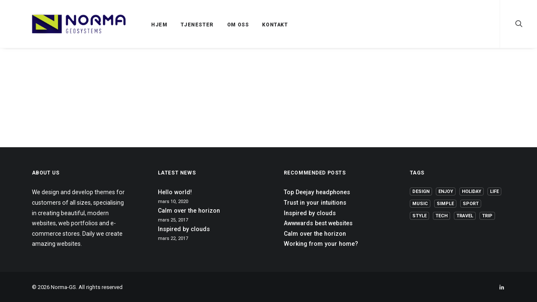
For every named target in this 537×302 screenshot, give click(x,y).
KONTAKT (254, 25)
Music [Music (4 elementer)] (420, 203)
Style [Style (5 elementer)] (419, 216)
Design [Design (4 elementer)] (421, 191)
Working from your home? (321, 243)
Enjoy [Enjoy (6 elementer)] (445, 191)
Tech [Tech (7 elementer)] (441, 216)
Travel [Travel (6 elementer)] (464, 216)
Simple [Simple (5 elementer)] (445, 203)
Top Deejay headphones (317, 192)
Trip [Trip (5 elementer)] (487, 216)
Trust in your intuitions (315, 202)
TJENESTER (176, 25)
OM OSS (218, 25)
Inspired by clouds (184, 229)
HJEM (139, 25)
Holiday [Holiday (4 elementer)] (471, 191)
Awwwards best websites (318, 223)
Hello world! (175, 192)
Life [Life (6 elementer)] (494, 191)
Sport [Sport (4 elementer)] (471, 203)
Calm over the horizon (189, 210)
